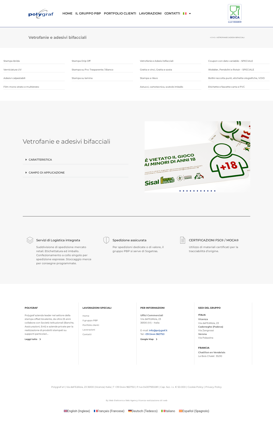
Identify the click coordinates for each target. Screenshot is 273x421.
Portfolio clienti (120, 13)
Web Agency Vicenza (135, 400)
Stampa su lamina (82, 78)
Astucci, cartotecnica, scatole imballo (161, 86)
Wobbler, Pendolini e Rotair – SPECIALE (231, 69)
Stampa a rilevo (149, 78)
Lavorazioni (150, 13)
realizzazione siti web (157, 400)
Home (67, 13)
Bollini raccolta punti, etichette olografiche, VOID (236, 78)
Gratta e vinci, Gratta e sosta (156, 69)
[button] (75, 159)
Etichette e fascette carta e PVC (226, 86)
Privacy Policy (213, 386)
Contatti (172, 13)
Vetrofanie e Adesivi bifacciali (156, 60)
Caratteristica (40, 159)
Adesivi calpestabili (14, 78)
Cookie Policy (195, 386)
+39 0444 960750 (154, 334)
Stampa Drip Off (81, 60)
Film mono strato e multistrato (21, 86)
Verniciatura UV (12, 69)
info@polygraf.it (158, 330)
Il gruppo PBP (88, 13)
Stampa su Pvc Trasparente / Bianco (92, 69)
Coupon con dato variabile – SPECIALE (230, 60)
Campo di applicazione (47, 172)
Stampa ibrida (11, 60)
